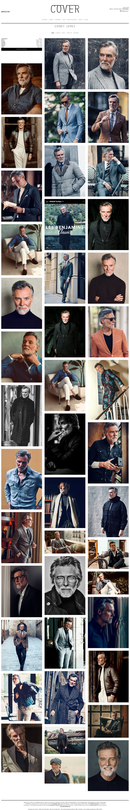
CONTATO (80, 19)
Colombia (116, 9)
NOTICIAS (86, 19)
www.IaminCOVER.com (65, 806)
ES (126, 7)
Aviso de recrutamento (55, 809)
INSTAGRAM (76, 32)
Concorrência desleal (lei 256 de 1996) (69, 809)
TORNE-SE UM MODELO (72, 19)
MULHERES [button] (44, 19)
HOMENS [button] (51, 19)
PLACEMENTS (58, 19)
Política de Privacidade (44, 809)
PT (128, 7)
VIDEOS (63, 32)
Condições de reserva (33, 809)
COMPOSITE (69, 32)
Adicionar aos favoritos (22, 49)
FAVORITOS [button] (124, 11)
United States (125, 9)
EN (124, 7)
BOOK (53, 32)
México (111, 9)
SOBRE (63, 19)
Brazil (120, 9)
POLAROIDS (58, 32)
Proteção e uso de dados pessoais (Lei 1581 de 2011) (90, 809)
